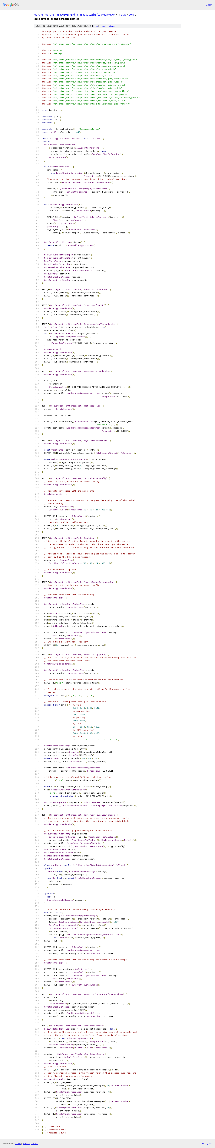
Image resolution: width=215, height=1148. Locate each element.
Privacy (26, 1143)
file (95, 26)
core (132, 14)
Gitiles (18, 1143)
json (209, 1143)
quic (123, 14)
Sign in (209, 4)
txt (202, 1143)
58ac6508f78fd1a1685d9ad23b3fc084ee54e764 (85, 14)
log (103, 26)
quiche (38, 14)
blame (112, 26)
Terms (34, 1143)
